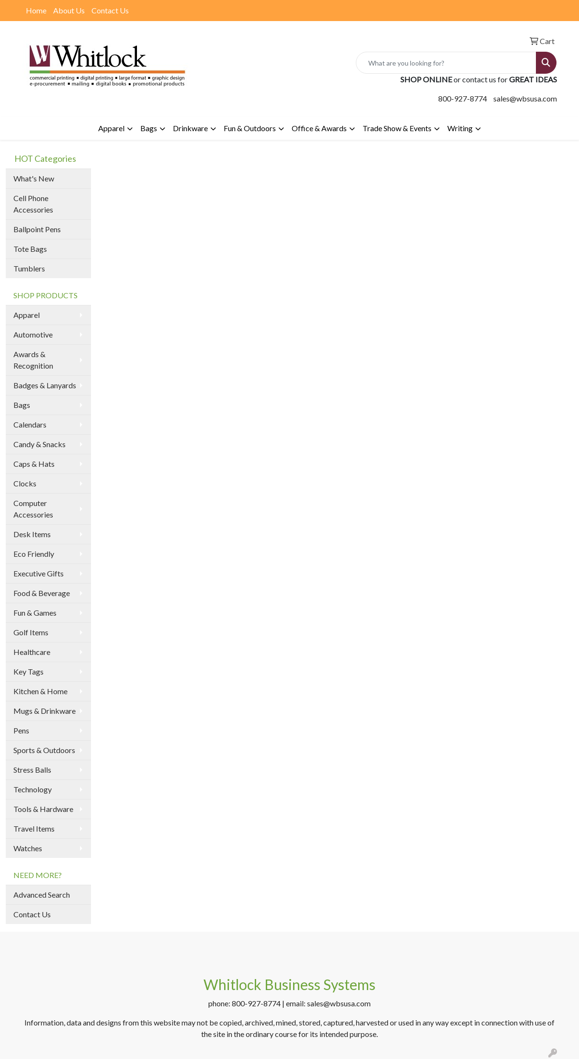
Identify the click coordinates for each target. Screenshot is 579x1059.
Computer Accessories (33, 508)
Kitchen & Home (40, 691)
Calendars (29, 424)
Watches (27, 848)
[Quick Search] (446, 63)
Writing (460, 128)
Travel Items (34, 828)
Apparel (111, 128)
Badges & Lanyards (44, 385)
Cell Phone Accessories (33, 203)
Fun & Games (35, 612)
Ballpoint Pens (37, 229)
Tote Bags (30, 248)
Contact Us (110, 10)
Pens (21, 730)
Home (36, 10)
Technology (32, 789)
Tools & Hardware (43, 808)
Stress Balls (32, 769)
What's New (33, 178)
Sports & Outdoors (44, 750)
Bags (148, 128)
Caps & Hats (34, 463)
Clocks (24, 483)
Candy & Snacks (39, 444)
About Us (69, 10)
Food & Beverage (41, 592)
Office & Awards (319, 128)
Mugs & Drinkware (44, 710)
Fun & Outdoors (250, 128)
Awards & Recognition (33, 359)
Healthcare (31, 651)
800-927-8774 (462, 98)
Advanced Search (41, 894)
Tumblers (29, 268)
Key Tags (28, 671)
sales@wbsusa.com (525, 98)
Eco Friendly (33, 553)
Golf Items (30, 632)
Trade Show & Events (397, 128)
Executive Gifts (38, 573)
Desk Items (32, 534)
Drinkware (190, 128)
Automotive (33, 334)
